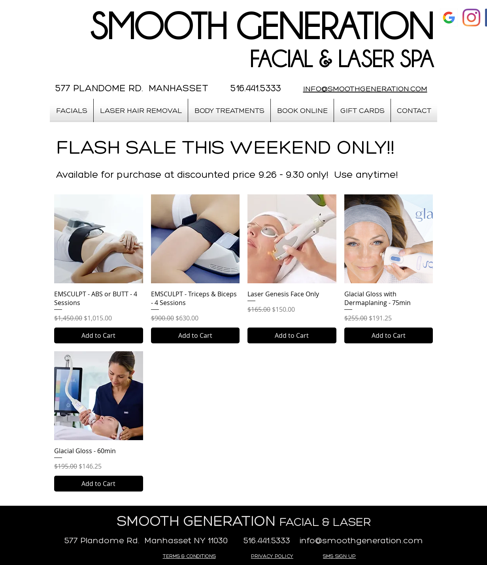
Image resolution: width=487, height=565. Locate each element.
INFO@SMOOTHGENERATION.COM (365, 88)
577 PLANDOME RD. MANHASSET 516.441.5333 (168, 88)
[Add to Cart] (98, 335)
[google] (449, 17)
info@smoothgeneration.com (361, 540)
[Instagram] (471, 17)
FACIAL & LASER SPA (341, 59)
